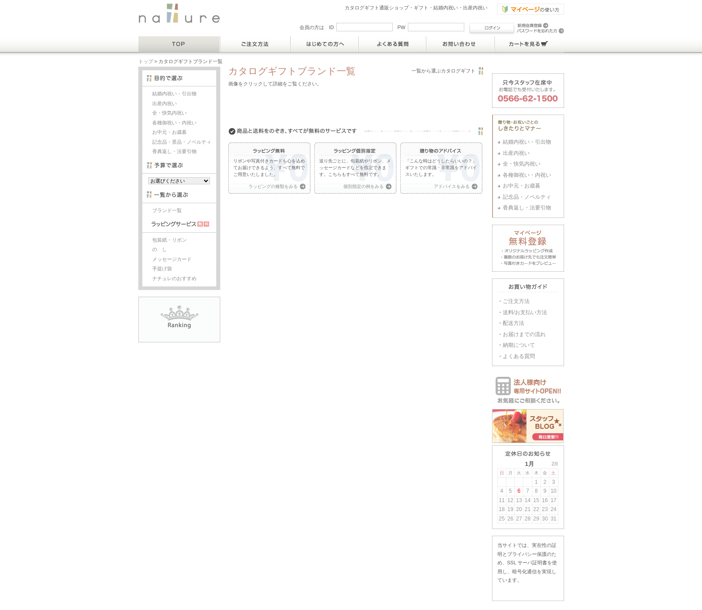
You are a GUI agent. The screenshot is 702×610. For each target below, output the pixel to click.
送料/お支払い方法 (525, 312)
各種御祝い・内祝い (174, 122)
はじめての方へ (325, 44)
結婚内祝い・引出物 (174, 93)
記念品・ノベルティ (527, 197)
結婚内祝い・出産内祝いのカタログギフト (179, 13)
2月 (555, 463)
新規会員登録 (532, 25)
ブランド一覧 (167, 210)
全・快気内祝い (169, 112)
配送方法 (513, 323)
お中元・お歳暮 (169, 132)
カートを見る (529, 44)
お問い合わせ (460, 44)
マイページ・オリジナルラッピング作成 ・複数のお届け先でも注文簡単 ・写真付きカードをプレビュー (528, 248)
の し (159, 249)
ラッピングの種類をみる (273, 186)
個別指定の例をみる (363, 186)
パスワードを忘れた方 (540, 31)
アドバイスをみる (452, 186)
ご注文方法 (255, 44)
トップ (145, 61)
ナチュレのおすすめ (174, 278)
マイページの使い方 (530, 9)
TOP (179, 44)
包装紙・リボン (169, 240)
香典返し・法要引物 (174, 151)
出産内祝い (164, 103)
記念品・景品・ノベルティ (181, 142)
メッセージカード (172, 259)
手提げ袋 (162, 268)
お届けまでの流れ (524, 334)
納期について (519, 345)
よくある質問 (392, 44)
